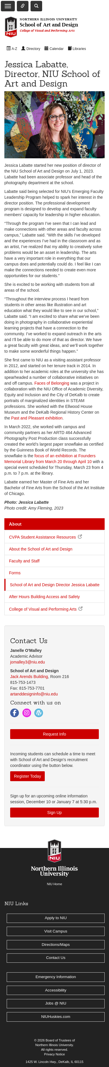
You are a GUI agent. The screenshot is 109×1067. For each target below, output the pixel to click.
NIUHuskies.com (55, 1016)
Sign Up (54, 812)
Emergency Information (55, 977)
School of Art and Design (49, 25)
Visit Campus (55, 931)
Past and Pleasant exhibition (36, 418)
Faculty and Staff (24, 561)
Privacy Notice (54, 1054)
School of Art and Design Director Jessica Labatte (54, 584)
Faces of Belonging (51, 383)
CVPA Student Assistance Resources (42, 537)
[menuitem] (11, 48)
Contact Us (55, 957)
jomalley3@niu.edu (27, 662)
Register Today (27, 776)
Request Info (54, 734)
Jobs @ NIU (55, 1003)
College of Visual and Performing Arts (42, 609)
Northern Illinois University (54, 1045)
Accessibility (55, 990)
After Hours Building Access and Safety (44, 596)
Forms (15, 573)
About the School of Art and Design (40, 549)
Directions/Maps (56, 944)
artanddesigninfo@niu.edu (34, 694)
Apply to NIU (56, 918)
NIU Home (54, 884)
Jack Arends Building (29, 676)
